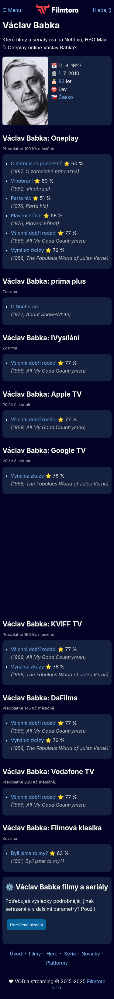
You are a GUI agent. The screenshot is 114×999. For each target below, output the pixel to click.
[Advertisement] (57, 556)
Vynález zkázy (27, 250)
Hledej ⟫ (102, 10)
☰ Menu (11, 10)
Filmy (35, 954)
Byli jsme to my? (29, 853)
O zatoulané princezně (37, 163)
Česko (66, 97)
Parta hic (21, 198)
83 (62, 81)
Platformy (57, 963)
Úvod (16, 954)
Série (70, 954)
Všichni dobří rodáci (34, 233)
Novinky (90, 954)
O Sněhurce (24, 306)
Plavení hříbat (26, 215)
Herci (53, 954)
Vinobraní (22, 181)
